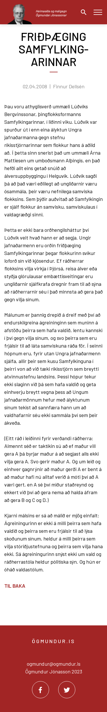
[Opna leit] (82, 12)
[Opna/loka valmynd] (97, 12)
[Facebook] (40, 689)
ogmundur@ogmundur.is (53, 664)
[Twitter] (66, 689)
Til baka (14, 586)
